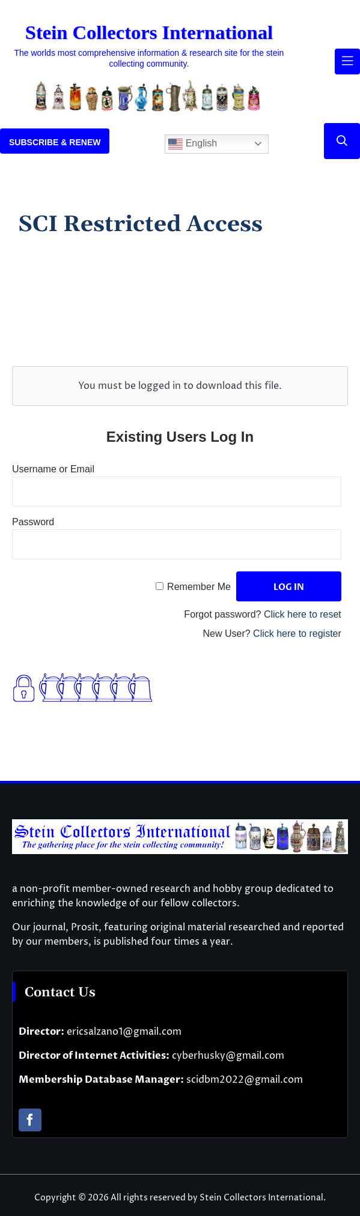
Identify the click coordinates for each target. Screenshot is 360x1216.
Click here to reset (302, 614)
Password (33, 522)
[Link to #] (342, 141)
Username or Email (53, 469)
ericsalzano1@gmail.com (124, 1031)
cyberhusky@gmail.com (228, 1055)
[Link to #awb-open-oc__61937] (347, 61)
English (192, 144)
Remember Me (199, 587)
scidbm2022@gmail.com (244, 1079)
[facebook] (30, 1120)
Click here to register (297, 633)
